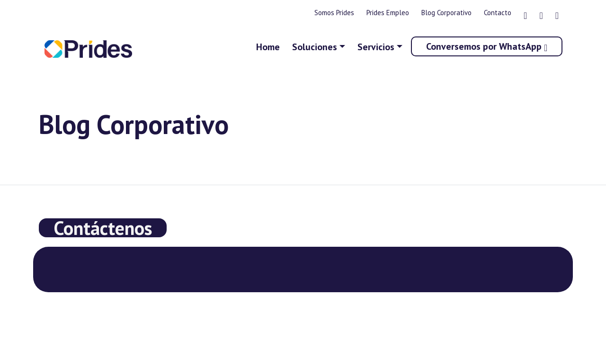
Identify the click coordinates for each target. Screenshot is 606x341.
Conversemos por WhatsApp (486, 46)
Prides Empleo (387, 12)
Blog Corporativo (446, 12)
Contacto (497, 12)
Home (268, 47)
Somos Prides (334, 12)
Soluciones (314, 47)
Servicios (375, 47)
